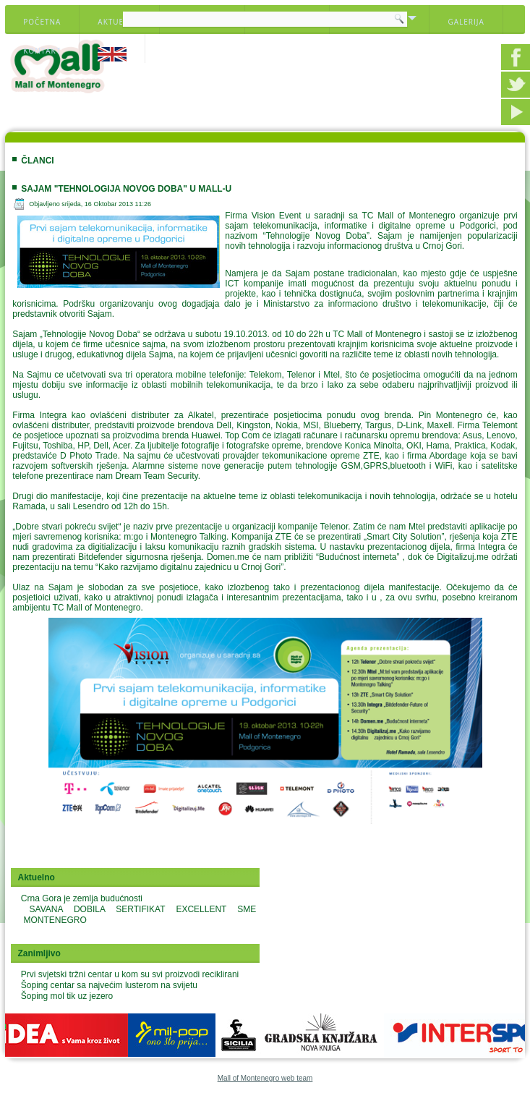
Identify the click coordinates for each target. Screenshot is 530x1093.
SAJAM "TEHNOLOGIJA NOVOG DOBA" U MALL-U (126, 189)
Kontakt (42, 51)
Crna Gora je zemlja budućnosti (81, 898)
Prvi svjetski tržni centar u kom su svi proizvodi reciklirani (130, 974)
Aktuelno (119, 22)
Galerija (466, 22)
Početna (42, 22)
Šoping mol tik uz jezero (67, 996)
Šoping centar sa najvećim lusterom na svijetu (109, 985)
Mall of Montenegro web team (265, 1078)
